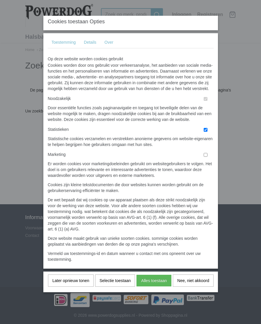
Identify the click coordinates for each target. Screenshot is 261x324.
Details (90, 54)
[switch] (205, 110)
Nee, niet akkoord (193, 292)
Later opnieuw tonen (70, 292)
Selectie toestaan (115, 292)
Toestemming (64, 54)
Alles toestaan (154, 292)
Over (108, 54)
